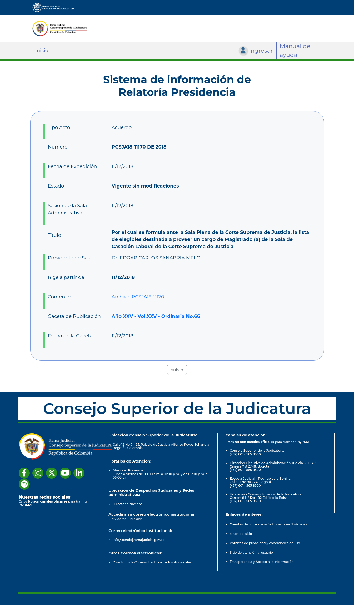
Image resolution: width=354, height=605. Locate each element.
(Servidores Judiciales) (125, 519)
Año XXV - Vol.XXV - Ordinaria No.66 (156, 316)
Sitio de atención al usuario (251, 552)
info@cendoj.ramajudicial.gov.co (138, 540)
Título (54, 235)
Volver (177, 369)
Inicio (42, 50)
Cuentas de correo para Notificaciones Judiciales (268, 524)
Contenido (60, 297)
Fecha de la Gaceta (70, 336)
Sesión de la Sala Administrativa (67, 209)
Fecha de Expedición (72, 166)
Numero (58, 147)
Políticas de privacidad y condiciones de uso (265, 543)
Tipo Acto (59, 127)
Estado (56, 186)
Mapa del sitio (241, 534)
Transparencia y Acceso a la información (262, 562)
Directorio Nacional (128, 504)
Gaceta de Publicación (74, 316)
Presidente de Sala (70, 258)
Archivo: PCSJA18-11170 (138, 297)
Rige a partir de (66, 277)
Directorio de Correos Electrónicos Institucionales (152, 562)
